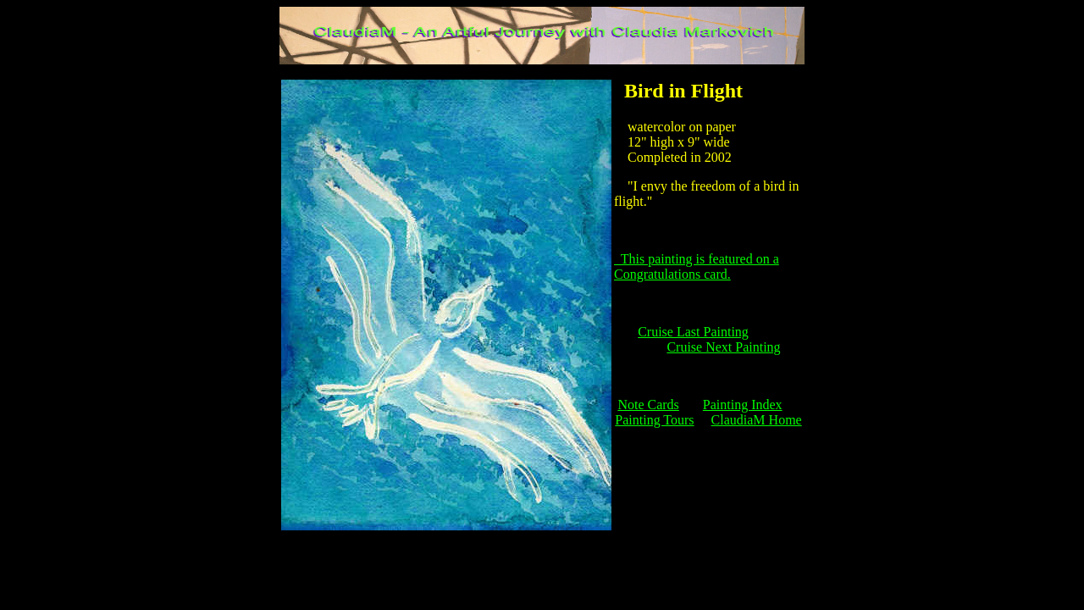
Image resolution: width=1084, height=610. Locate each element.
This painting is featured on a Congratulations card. (696, 266)
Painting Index (743, 404)
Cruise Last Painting (693, 331)
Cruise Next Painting (723, 347)
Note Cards (647, 404)
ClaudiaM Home (756, 420)
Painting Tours (654, 420)
